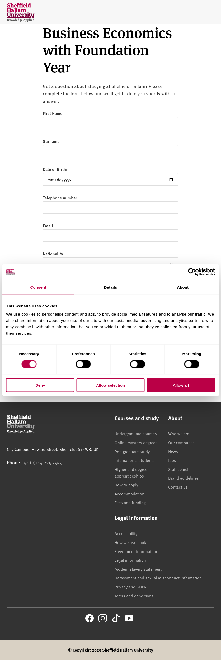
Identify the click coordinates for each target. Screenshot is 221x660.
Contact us (178, 487)
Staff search (179, 469)
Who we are (178, 433)
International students (135, 460)
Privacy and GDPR (131, 586)
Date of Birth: (55, 169)
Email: (48, 226)
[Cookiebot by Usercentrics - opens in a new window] (192, 272)
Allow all (181, 385)
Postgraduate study (132, 451)
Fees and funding (130, 502)
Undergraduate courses (136, 433)
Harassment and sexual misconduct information (158, 578)
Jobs (172, 460)
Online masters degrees (136, 442)
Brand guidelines (183, 478)
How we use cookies (133, 542)
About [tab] (183, 287)
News (173, 451)
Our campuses (181, 442)
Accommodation (129, 494)
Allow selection (110, 385)
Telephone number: (60, 198)
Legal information (130, 560)
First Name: (53, 113)
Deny (40, 385)
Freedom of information (136, 551)
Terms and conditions (134, 595)
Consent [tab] (38, 287)
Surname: (52, 141)
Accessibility (126, 533)
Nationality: (53, 254)
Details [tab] (110, 287)
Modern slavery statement (138, 569)
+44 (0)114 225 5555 (41, 462)
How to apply (126, 485)
